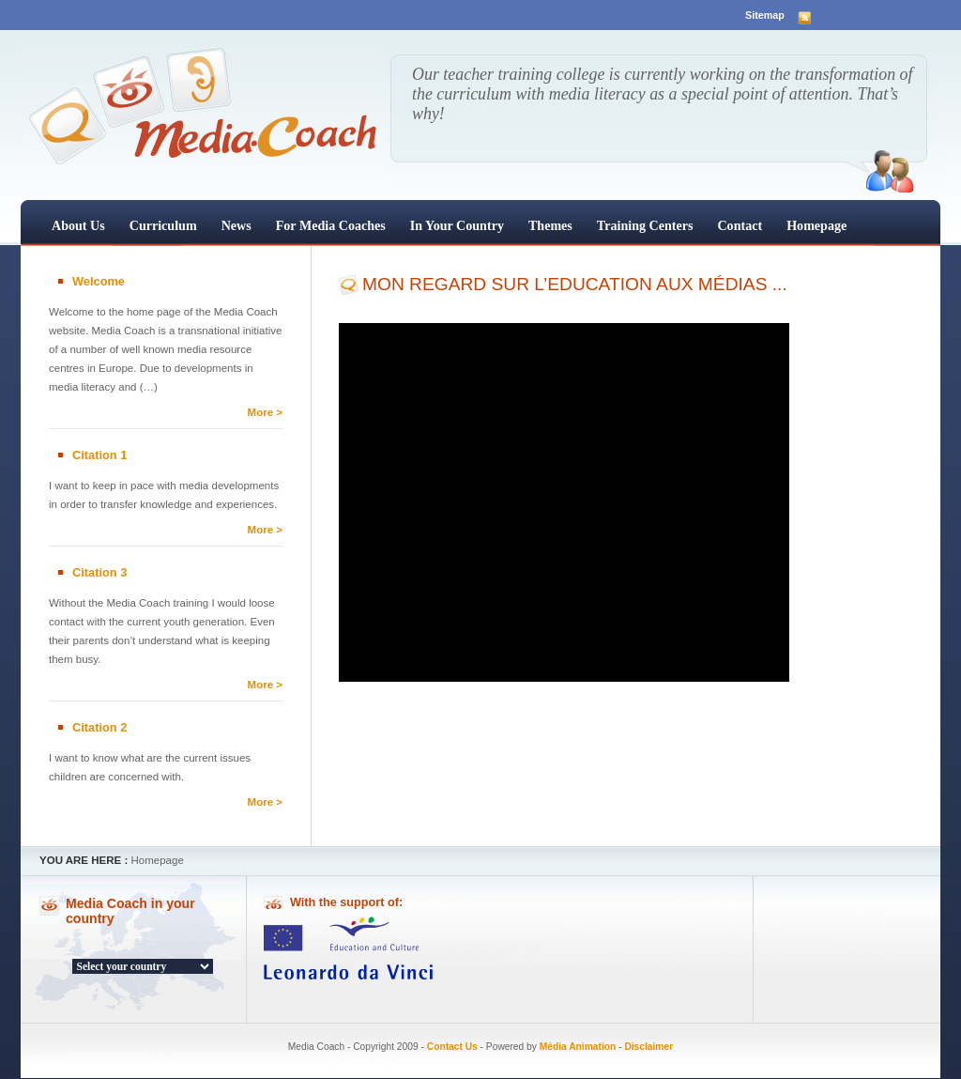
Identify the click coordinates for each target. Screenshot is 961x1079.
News (236, 225)
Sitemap (765, 15)
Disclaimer (648, 1046)
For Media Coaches (331, 225)
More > (265, 412)
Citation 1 (99, 455)
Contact (739, 225)
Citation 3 (99, 572)
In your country (457, 225)
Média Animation (578, 1046)
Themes (550, 225)
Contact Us (452, 1046)
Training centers (645, 225)
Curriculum (163, 225)
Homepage (816, 225)
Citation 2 (99, 727)
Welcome (98, 281)
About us (78, 225)
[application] (564, 502)
